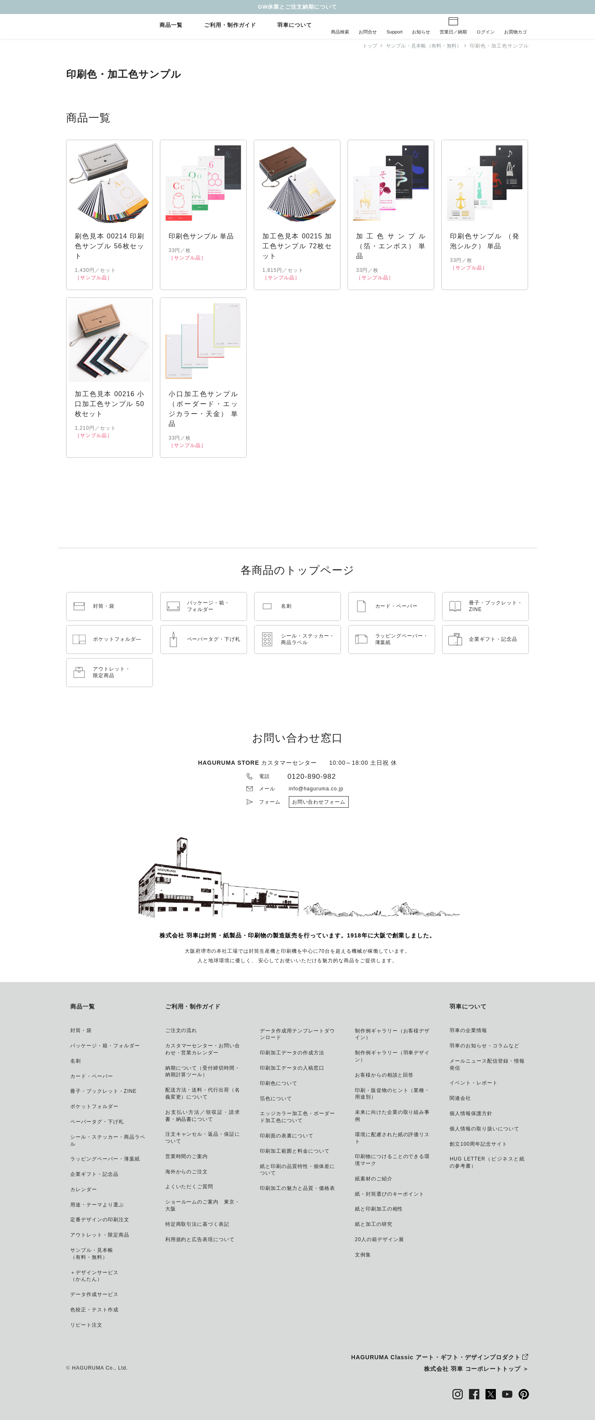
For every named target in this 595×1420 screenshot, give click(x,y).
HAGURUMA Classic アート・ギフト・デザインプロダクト (436, 1357)
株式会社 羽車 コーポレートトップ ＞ (476, 1368)
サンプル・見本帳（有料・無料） (421, 46)
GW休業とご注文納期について (297, 7)
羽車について (294, 25)
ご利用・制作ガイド (230, 25)
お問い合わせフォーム (319, 802)
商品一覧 (171, 25)
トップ (365, 46)
